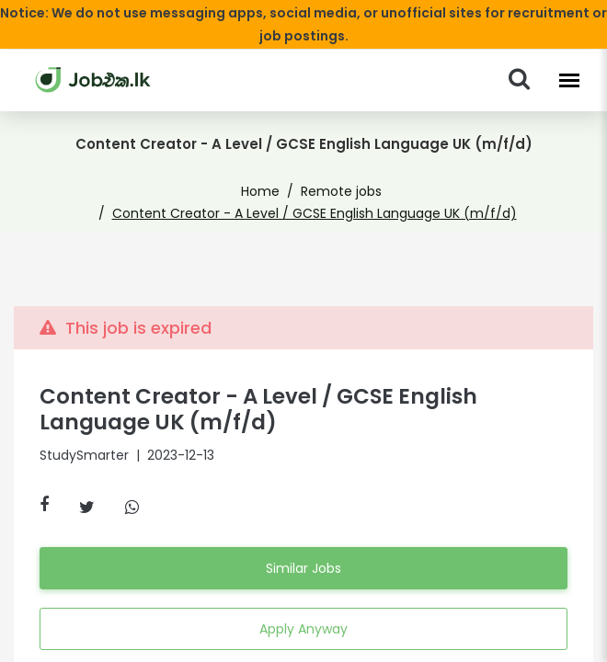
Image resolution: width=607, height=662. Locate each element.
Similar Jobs (303, 546)
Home (76, 191)
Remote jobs (147, 191)
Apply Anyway (303, 606)
